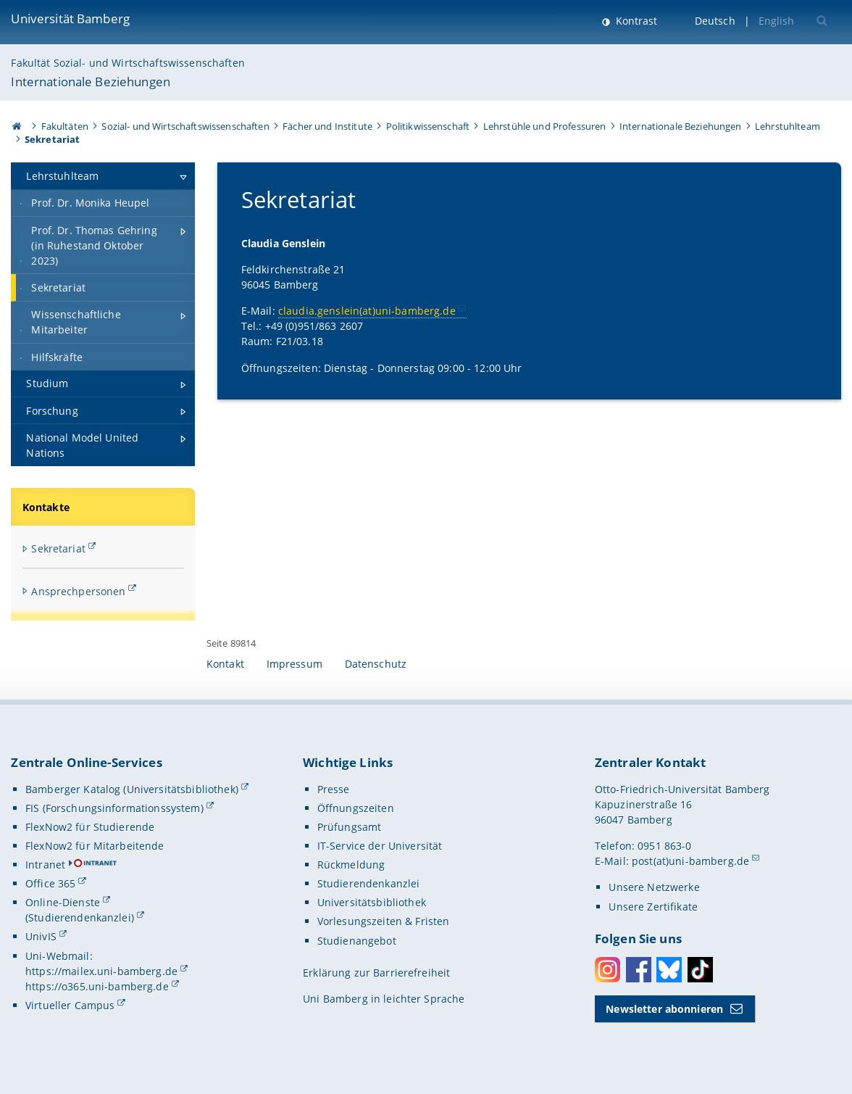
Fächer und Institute (327, 126)
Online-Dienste (62, 902)
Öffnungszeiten (355, 808)
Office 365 (50, 883)
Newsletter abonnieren (664, 1009)
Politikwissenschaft (428, 126)
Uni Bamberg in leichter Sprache (383, 999)
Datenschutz (376, 664)
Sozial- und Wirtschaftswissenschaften (185, 126)
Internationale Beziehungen (90, 81)
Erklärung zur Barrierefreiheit (376, 972)
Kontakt (225, 664)
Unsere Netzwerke (654, 887)
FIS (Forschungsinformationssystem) (114, 808)
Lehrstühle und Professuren (544, 126)
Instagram (607, 969)
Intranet (45, 864)
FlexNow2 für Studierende (89, 827)
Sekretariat (58, 548)
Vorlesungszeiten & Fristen (383, 921)
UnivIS (41, 936)
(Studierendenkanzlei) (79, 917)
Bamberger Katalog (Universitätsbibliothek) (131, 789)
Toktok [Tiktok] (700, 969)
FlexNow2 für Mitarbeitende (94, 846)
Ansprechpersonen (78, 591)
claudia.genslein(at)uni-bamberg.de (366, 311)
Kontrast (635, 21)
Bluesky (669, 969)
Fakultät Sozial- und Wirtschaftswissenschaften (127, 63)
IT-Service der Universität (380, 846)
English (777, 21)
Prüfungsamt (349, 827)
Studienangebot (356, 941)
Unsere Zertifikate (653, 906)
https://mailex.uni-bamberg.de (101, 971)
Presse (333, 789)
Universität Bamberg (70, 18)
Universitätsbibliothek (371, 902)
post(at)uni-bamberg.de (690, 861)
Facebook (638, 969)
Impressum (294, 664)
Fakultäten (64, 126)
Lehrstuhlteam (787, 126)
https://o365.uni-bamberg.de (97, 986)
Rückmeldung (351, 864)
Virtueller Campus (69, 1005)
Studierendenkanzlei (368, 883)
